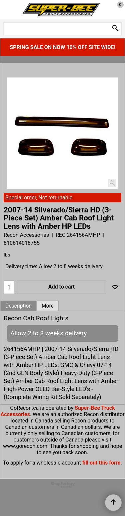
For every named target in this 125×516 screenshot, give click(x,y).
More (48, 306)
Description (18, 306)
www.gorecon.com (25, 446)
